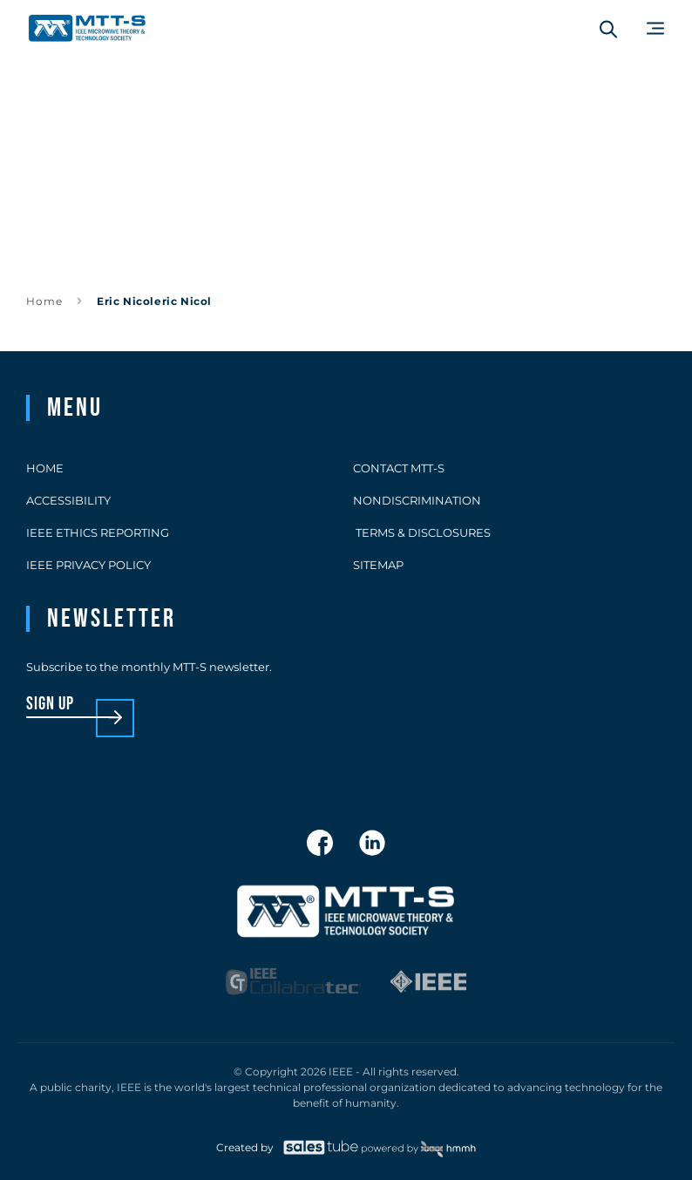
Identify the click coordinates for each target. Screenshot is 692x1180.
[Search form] (608, 28)
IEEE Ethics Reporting (97, 532)
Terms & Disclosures (422, 532)
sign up (50, 705)
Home (44, 301)
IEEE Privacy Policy (88, 565)
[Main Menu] (655, 28)
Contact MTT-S (398, 468)
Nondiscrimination (417, 500)
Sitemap (378, 565)
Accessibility (68, 500)
